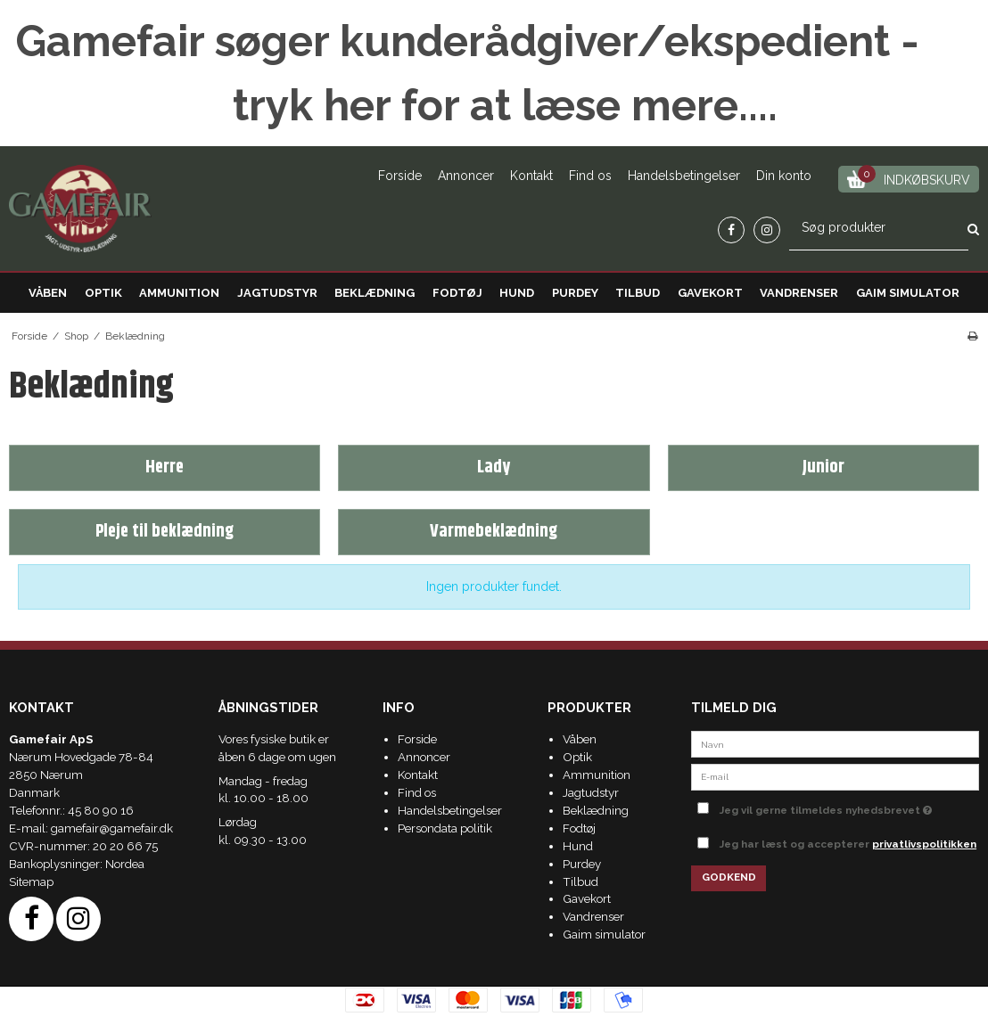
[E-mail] (835, 775)
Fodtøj (457, 292)
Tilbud (637, 292)
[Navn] (835, 742)
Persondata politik (445, 828)
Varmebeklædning (493, 531)
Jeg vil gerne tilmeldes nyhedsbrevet (849, 806)
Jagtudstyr (277, 292)
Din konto (783, 175)
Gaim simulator (907, 292)
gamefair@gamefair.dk (112, 828)
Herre (164, 467)
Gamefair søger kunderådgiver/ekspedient (452, 41)
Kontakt (531, 175)
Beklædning (374, 292)
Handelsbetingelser (684, 175)
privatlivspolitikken (924, 844)
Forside (400, 175)
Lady (493, 467)
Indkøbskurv (909, 178)
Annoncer (466, 175)
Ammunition (179, 292)
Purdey (575, 292)
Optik (103, 292)
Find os (590, 175)
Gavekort (710, 292)
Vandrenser (799, 292)
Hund (516, 292)
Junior (823, 467)
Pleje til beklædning (164, 531)
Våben (48, 292)
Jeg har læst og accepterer (848, 844)
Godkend (729, 877)
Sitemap (31, 881)
